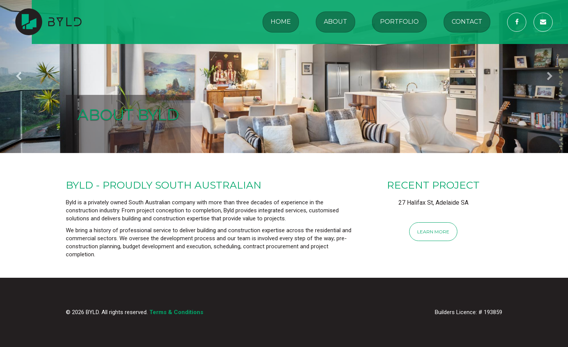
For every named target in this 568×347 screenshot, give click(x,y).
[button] (42, 76)
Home (281, 21)
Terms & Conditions (176, 312)
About (335, 21)
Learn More (433, 232)
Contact (467, 21)
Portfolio (399, 21)
